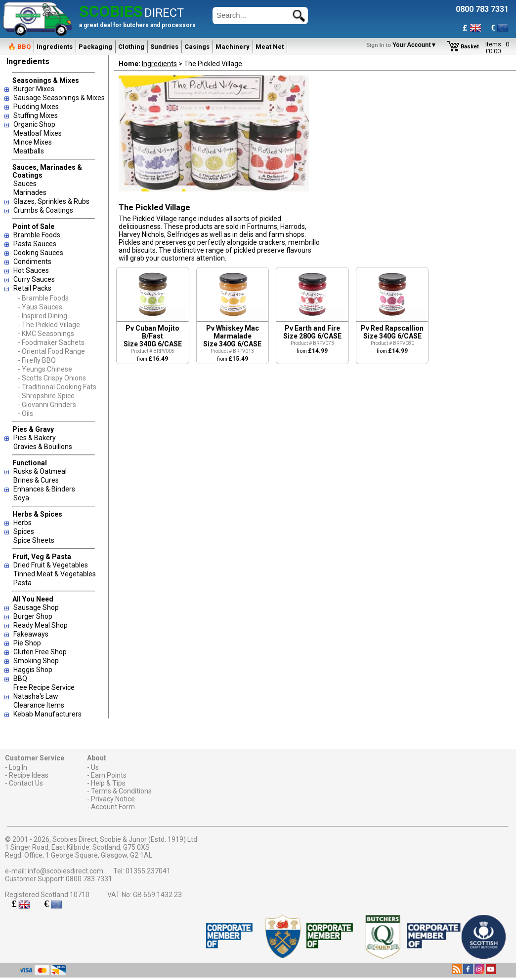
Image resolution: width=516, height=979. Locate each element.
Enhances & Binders (44, 489)
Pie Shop (27, 643)
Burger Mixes (33, 89)
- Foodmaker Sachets (51, 342)
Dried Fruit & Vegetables (50, 565)
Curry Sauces (34, 279)
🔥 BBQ (19, 46)
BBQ (20, 678)
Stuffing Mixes (35, 115)
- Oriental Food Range (51, 351)
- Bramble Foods (43, 298)
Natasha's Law (35, 696)
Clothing (131, 46)
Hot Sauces (31, 270)
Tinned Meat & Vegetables (54, 574)
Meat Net (270, 46)
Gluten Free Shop (40, 652)
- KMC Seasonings (46, 334)
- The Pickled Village (49, 325)
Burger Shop (32, 616)
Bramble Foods (36, 235)
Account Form (113, 807)
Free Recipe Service (44, 687)
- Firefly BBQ (37, 360)
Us (95, 767)
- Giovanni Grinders (47, 405)
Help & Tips (108, 783)
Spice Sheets (33, 540)
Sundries (164, 46)
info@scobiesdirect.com (65, 871)
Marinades (29, 192)
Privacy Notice (113, 799)
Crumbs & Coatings (43, 210)
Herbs (22, 523)
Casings (197, 46)
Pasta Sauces (34, 244)
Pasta (22, 583)
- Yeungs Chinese (45, 369)
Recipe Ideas (28, 775)
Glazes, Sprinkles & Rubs (51, 201)
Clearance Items (38, 705)
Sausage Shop (36, 607)
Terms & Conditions (121, 791)
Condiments (32, 261)
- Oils (25, 413)
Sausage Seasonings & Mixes (59, 98)
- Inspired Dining (42, 316)
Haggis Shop (32, 670)
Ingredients (55, 46)
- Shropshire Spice (46, 396)
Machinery (232, 46)
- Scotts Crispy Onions (52, 378)
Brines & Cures (36, 480)
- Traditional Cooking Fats (57, 387)
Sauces (25, 184)
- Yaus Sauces (40, 307)
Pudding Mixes (36, 107)
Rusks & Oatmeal (40, 471)
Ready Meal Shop (40, 625)
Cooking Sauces (38, 253)
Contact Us (26, 783)
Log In (18, 767)
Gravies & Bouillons (42, 447)
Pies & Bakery (34, 438)
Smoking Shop (36, 661)
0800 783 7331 (89, 879)
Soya (21, 498)
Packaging (95, 46)
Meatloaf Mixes (37, 133)
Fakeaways (30, 634)
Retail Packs (32, 288)
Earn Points (109, 775)
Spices (23, 531)
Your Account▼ (403, 44)
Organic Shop (34, 124)
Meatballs (28, 151)
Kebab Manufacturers (47, 714)
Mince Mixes (32, 142)
